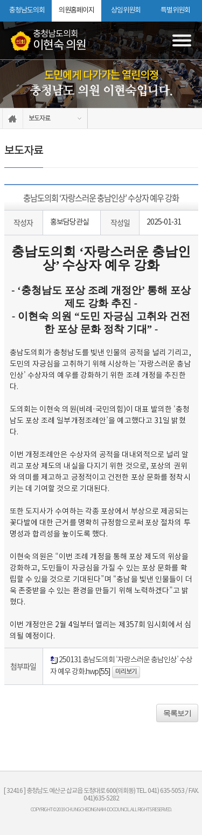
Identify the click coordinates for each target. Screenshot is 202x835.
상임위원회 (126, 10)
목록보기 (177, 713)
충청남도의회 (27, 10)
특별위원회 (175, 10)
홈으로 (12, 118)
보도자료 (39, 118)
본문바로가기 (0, 0)
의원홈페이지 (76, 10)
